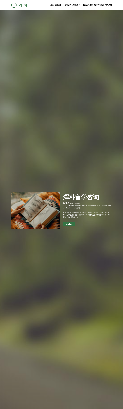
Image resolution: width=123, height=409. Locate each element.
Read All (69, 223)
